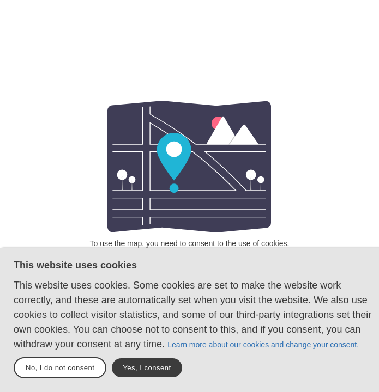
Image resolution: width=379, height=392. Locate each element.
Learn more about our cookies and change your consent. (263, 344)
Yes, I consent (147, 368)
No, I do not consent (60, 368)
